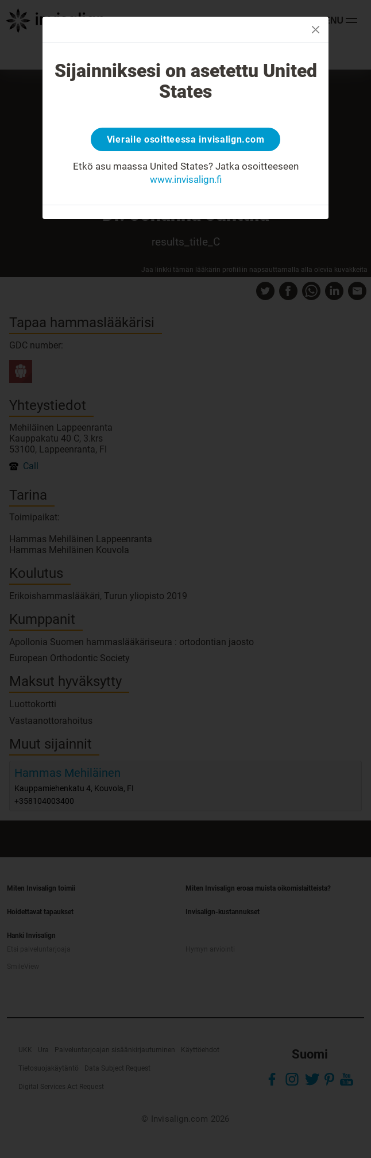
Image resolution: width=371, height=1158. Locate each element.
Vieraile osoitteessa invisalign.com (186, 139)
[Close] (315, 29)
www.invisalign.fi (186, 179)
